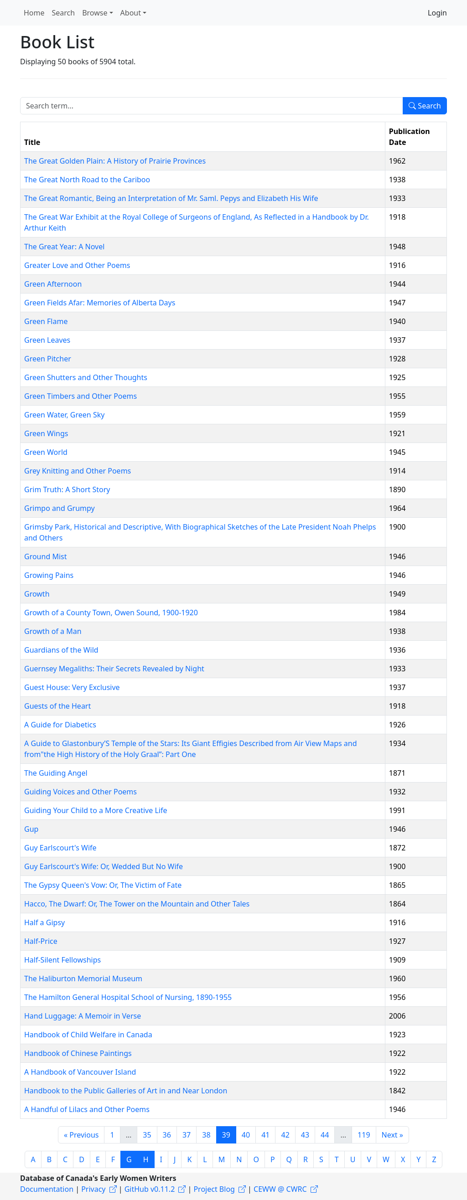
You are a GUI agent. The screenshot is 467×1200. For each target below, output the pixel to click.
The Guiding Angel (56, 773)
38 (206, 1135)
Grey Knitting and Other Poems (77, 471)
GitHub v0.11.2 (150, 1189)
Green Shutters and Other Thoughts (85, 377)
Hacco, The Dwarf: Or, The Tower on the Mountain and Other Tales (136, 904)
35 (147, 1135)
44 (325, 1135)
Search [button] (63, 13)
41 (265, 1135)
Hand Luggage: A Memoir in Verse (82, 1016)
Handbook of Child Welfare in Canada (88, 1035)
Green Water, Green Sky (64, 415)
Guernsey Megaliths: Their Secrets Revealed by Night (114, 669)
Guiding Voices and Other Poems (80, 792)
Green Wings (46, 433)
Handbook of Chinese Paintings (78, 1053)
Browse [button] (94, 13)
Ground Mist (45, 556)
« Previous (81, 1135)
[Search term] (211, 105)
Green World (45, 452)
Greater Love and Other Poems (77, 265)
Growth (37, 594)
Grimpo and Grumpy (59, 508)
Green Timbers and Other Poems (80, 396)
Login (437, 13)
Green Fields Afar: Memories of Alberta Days (99, 303)
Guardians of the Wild (61, 650)
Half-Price (40, 941)
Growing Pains (48, 575)
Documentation (46, 1189)
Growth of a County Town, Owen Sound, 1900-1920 (111, 613)
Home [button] (34, 13)
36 (167, 1135)
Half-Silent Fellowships (62, 960)
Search (425, 106)
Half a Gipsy (44, 922)
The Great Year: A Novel (64, 247)
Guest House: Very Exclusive (72, 687)
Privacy (93, 1189)
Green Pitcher (47, 359)
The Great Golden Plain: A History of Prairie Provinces (115, 161)
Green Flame (45, 321)
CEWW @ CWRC (280, 1189)
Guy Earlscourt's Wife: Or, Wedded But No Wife (103, 866)
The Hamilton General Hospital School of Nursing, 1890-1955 (128, 997)
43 (305, 1135)
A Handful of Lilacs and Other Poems (87, 1109)
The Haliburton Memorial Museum (83, 978)
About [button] (130, 13)
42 (285, 1135)
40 (246, 1135)
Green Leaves (47, 340)
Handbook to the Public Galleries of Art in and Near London (125, 1091)
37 (186, 1135)
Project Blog (213, 1189)
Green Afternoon (53, 284)
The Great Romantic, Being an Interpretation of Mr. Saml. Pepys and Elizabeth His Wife (171, 198)
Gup (31, 829)
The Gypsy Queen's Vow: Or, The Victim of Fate (103, 885)
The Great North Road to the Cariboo (87, 180)
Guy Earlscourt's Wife (60, 848)
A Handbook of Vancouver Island (80, 1072)
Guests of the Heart (57, 706)
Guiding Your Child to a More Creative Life (95, 810)
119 (364, 1135)
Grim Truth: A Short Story (67, 489)
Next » (392, 1135)
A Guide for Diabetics (60, 725)
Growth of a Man (53, 631)
